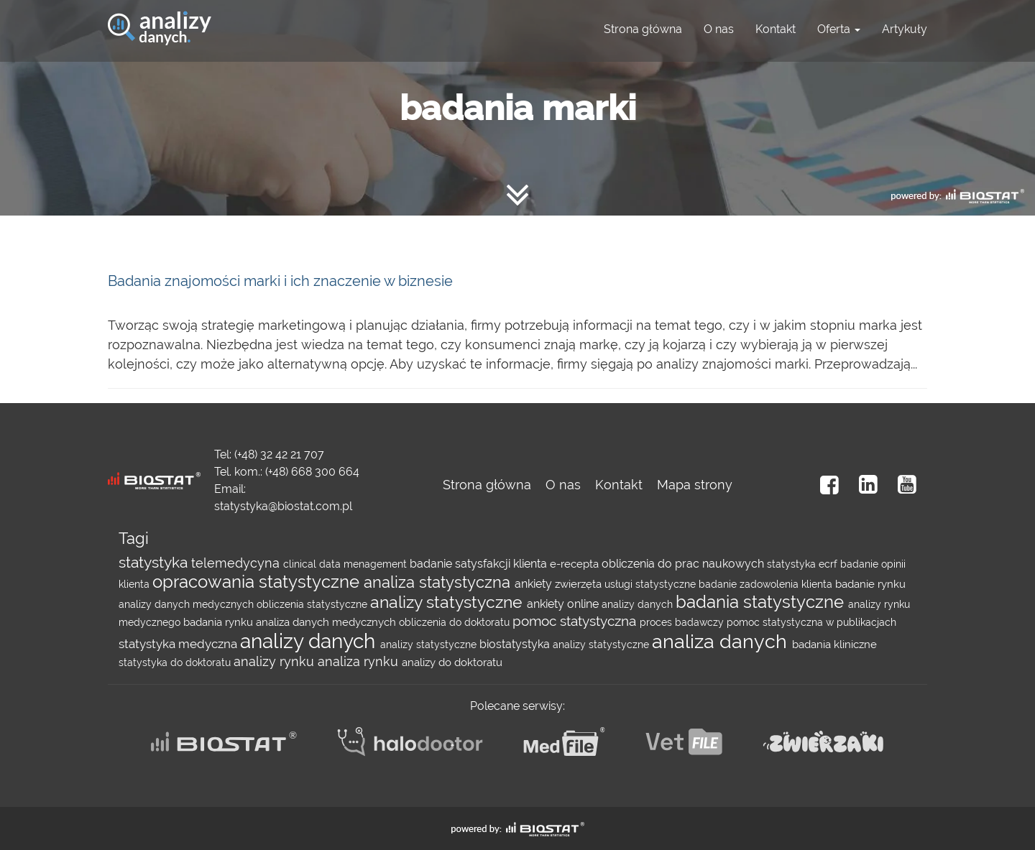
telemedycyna (237, 562)
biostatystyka (516, 644)
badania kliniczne (834, 644)
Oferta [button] (838, 29)
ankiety (535, 584)
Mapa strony (694, 484)
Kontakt (775, 29)
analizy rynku (276, 661)
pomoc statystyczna (576, 621)
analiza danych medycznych (327, 622)
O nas (719, 29)
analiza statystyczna (439, 582)
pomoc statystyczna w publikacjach (811, 622)
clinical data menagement (346, 564)
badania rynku (219, 622)
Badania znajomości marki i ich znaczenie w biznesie (280, 281)
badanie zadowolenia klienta (767, 584)
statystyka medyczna (179, 644)
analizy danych (639, 604)
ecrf (829, 564)
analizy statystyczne (448, 602)
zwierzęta (579, 584)
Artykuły (904, 29)
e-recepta (576, 564)
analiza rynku (360, 661)
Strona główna (643, 29)
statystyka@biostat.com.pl (283, 506)
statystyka (155, 562)
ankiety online (564, 604)
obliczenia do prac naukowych (684, 563)
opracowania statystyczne (258, 582)
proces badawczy (683, 622)
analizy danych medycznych (188, 604)
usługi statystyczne (651, 584)
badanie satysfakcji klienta (480, 563)
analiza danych (722, 641)
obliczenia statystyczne (313, 604)
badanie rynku (870, 584)
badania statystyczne (762, 602)
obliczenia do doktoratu (455, 622)
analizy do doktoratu (452, 662)
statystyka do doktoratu (176, 662)
